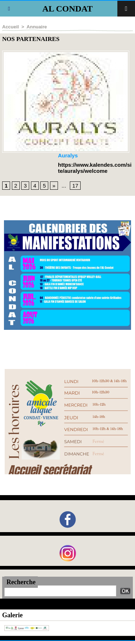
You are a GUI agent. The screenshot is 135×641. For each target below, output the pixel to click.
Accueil (10, 26)
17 (75, 186)
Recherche (21, 582)
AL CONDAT (67, 8)
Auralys (68, 155)
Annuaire (37, 26)
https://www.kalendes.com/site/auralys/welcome (95, 168)
